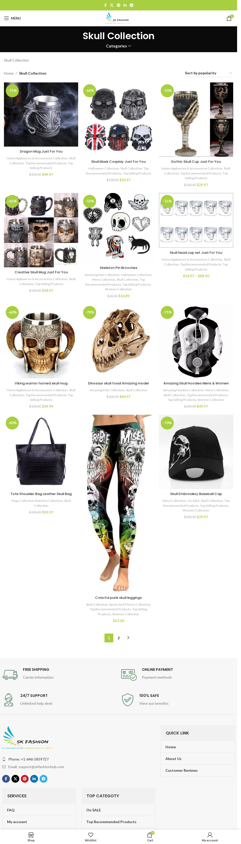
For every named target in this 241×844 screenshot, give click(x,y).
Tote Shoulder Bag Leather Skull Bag (40, 507)
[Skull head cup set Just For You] (196, 221)
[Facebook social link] (105, 5)
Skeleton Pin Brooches (119, 267)
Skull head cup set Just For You (196, 252)
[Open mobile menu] (12, 18)
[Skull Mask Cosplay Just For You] (118, 118)
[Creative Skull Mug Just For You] (40, 230)
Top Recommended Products (126, 283)
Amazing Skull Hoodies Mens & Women (197, 386)
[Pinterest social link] (118, 5)
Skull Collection (24, 162)
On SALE (196, 511)
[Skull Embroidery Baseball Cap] (196, 463)
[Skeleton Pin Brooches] (118, 228)
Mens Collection (122, 279)
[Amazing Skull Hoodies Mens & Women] (196, 341)
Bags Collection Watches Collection (36, 516)
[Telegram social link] (131, 5)
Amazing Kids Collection (109, 274)
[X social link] (111, 5)
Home (9, 73)
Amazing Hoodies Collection (191, 395)
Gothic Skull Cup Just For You (197, 160)
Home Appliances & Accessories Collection (40, 157)
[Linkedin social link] (125, 5)
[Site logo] (119, 18)
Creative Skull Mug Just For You (40, 271)
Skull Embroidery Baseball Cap (197, 504)
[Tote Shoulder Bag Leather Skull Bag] (40, 463)
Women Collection (135, 288)
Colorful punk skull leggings (118, 606)
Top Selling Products (48, 167)
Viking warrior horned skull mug (40, 383)
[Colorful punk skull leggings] (118, 514)
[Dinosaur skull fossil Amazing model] (118, 341)
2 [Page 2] (119, 646)
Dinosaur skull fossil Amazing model (118, 386)
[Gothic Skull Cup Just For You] (196, 118)
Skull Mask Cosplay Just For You (118, 160)
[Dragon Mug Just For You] (40, 114)
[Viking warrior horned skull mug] (40, 341)
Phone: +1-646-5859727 (28, 768)
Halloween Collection (102, 167)
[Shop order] (208, 73)
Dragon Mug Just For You (40, 150)
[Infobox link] (59, 684)
